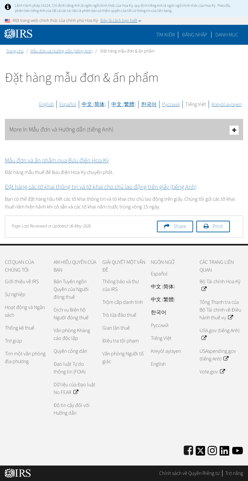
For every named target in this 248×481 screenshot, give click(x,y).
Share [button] (179, 226)
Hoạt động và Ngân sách (25, 311)
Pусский (160, 325)
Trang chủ (15, 51)
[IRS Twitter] (200, 449)
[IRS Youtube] (237, 449)
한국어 (149, 104)
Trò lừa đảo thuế (119, 315)
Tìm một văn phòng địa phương (25, 357)
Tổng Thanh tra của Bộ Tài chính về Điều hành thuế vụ (220, 310)
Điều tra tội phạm (120, 340)
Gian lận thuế (116, 328)
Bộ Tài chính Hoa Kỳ (220, 285)
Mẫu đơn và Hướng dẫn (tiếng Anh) (61, 51)
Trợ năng (234, 473)
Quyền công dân (70, 351)
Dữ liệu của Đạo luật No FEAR (74, 388)
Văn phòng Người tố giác (123, 357)
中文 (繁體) (123, 104)
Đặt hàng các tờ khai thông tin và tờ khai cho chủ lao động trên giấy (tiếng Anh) (101, 187)
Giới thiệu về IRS (22, 281)
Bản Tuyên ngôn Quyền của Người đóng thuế (71, 289)
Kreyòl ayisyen (227, 104)
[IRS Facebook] (188, 449)
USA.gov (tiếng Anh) (220, 334)
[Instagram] (212, 449)
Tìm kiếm (165, 35)
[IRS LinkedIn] (224, 449)
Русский (171, 104)
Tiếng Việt (195, 104)
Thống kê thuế (19, 328)
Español (67, 104)
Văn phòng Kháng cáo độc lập (72, 334)
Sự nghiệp (15, 294)
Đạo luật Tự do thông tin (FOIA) (70, 368)
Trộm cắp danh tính (122, 302)
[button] (194, 35)
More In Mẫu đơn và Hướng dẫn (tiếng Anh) (124, 130)
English (46, 104)
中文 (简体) (94, 104)
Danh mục (226, 35)
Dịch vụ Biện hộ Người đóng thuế (71, 313)
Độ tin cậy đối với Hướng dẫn (72, 409)
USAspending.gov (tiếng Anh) (218, 355)
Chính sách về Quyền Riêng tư (189, 473)
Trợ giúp (13, 340)
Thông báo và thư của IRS (120, 285)
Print (217, 226)
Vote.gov (212, 371)
